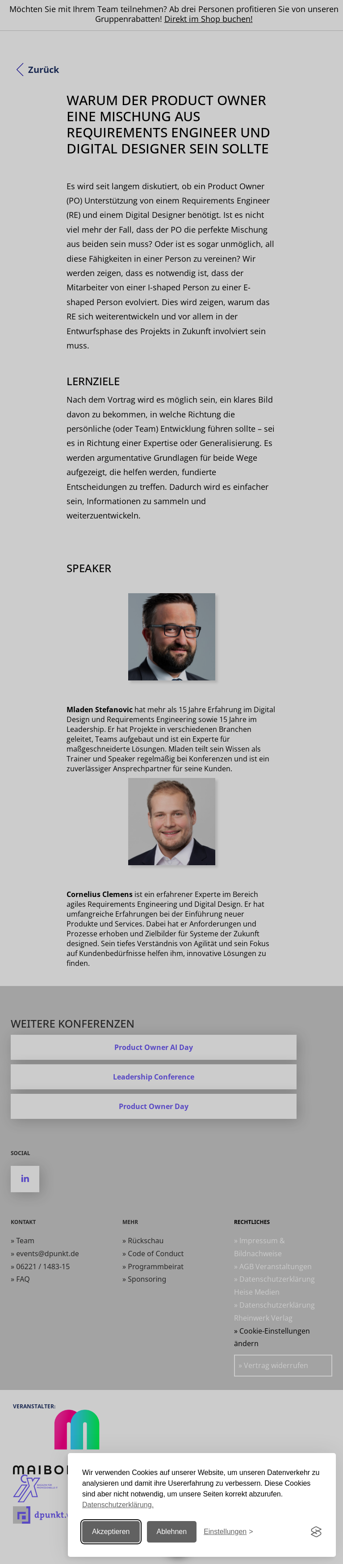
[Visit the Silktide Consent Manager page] (316, 1531)
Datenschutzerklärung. (118, 1505)
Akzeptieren (111, 1531)
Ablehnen (172, 1531)
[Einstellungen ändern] (228, 1532)
